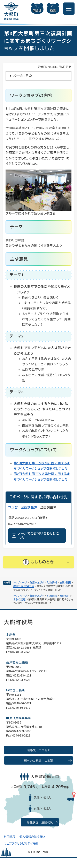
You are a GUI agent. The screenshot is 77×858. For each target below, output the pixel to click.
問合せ (37, 10)
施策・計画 (65, 582)
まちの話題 (19, 599)
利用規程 (9, 836)
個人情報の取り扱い (32, 836)
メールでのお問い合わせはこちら (38, 536)
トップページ (20, 582)
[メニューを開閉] (69, 8)
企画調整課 (29, 507)
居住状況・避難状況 (40, 822)
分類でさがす (37, 582)
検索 (53, 10)
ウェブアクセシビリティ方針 (21, 843)
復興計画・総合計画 (23, 586)
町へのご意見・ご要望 (38, 760)
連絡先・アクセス (38, 750)
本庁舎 (13, 507)
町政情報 (52, 582)
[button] (38, 562)
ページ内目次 (22, 76)
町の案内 (65, 595)
